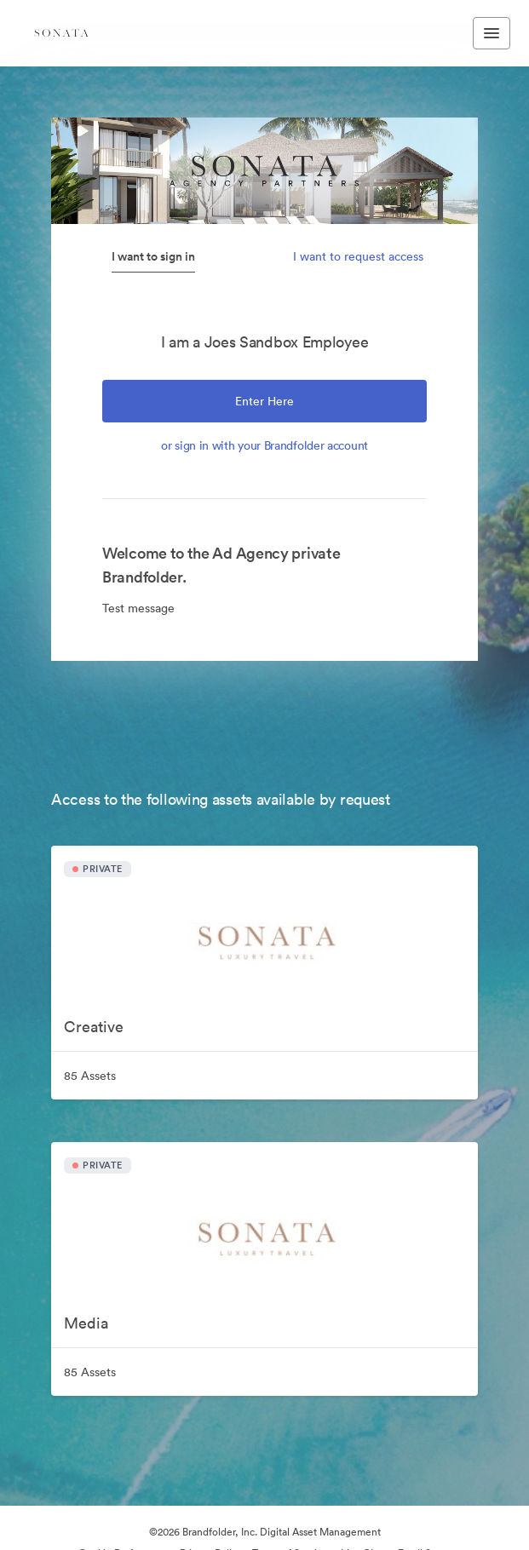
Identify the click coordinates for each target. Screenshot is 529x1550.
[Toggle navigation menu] (491, 33)
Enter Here (264, 401)
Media (86, 1323)
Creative (94, 1026)
